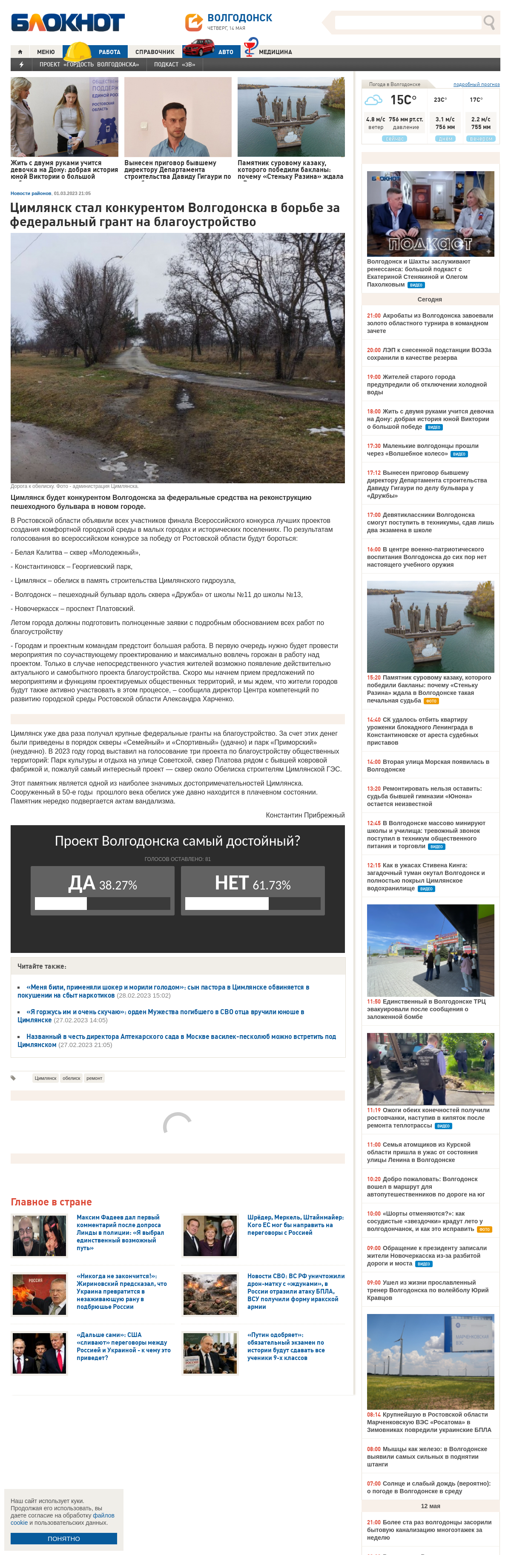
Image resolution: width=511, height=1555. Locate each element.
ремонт (94, 1078)
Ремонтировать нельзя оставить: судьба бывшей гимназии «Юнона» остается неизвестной (424, 796)
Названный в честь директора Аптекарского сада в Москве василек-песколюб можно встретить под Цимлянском (176, 1040)
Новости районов (31, 193)
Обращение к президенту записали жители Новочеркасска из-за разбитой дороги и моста (427, 1256)
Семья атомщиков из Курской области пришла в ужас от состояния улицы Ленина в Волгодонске (422, 1152)
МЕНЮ (46, 52)
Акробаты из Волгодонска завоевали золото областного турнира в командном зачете (430, 323)
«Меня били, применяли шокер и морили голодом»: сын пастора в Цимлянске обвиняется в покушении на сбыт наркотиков (163, 991)
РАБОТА (92, 51)
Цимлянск (46, 1078)
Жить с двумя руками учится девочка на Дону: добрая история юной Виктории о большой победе (430, 419)
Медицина (268, 51)
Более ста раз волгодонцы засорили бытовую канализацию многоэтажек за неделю (429, 1530)
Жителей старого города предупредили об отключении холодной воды (427, 384)
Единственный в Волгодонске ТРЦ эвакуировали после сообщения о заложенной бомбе (426, 1009)
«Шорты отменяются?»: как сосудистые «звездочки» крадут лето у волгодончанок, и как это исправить (425, 1221)
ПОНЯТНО (64, 1538)
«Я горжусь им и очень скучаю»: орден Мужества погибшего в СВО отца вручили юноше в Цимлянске (160, 1015)
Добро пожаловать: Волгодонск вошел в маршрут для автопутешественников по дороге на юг (426, 1187)
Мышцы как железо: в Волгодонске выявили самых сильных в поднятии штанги (427, 1457)
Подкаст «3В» (174, 64)
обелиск (71, 1078)
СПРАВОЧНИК (155, 52)
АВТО (207, 51)
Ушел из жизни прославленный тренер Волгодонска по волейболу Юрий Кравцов (428, 1290)
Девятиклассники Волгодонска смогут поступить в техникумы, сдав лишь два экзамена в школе (430, 522)
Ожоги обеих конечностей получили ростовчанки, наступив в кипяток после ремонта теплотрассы (428, 1118)
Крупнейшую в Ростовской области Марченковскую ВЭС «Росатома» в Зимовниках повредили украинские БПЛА (429, 1422)
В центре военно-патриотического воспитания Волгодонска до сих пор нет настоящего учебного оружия (427, 557)
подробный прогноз (477, 84)
